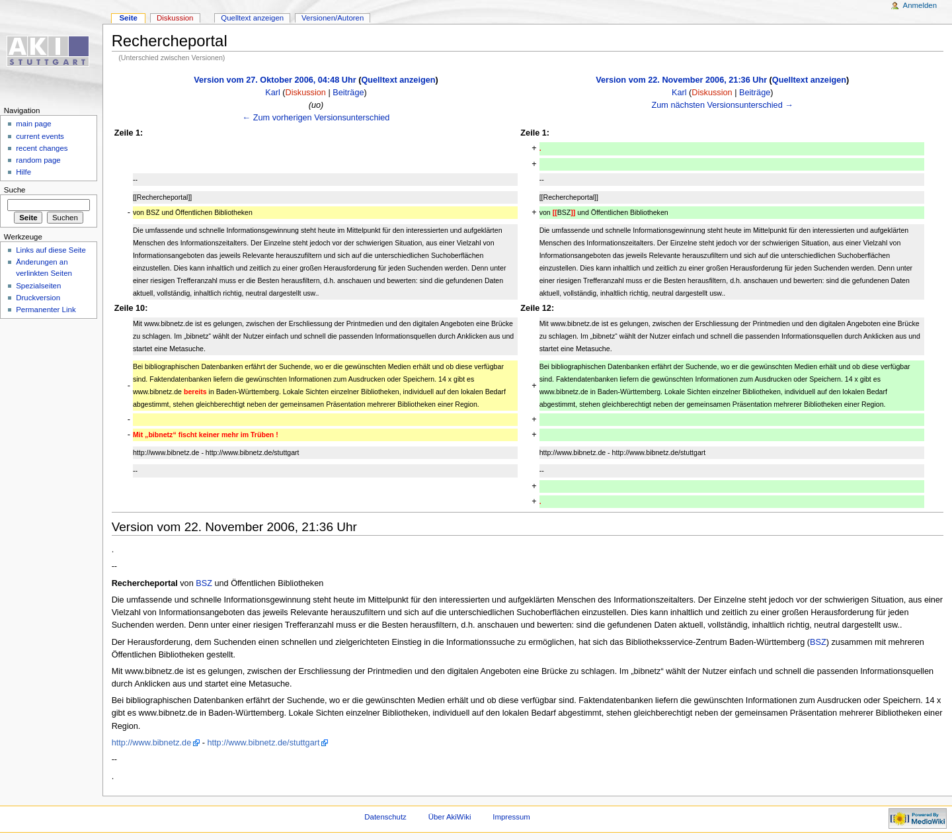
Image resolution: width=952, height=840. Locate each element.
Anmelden (920, 5)
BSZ (204, 583)
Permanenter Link (45, 310)
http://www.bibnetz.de (152, 742)
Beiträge (348, 92)
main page (34, 124)
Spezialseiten (38, 286)
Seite (128, 18)
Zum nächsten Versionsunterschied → (722, 105)
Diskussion (306, 92)
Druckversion (38, 298)
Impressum (511, 817)
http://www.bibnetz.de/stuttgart (264, 742)
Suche (15, 190)
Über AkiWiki (449, 817)
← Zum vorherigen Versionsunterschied (316, 117)
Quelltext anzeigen (398, 80)
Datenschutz (385, 817)
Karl (272, 92)
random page (38, 160)
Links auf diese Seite (51, 250)
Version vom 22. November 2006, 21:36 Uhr (681, 80)
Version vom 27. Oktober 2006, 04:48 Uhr (275, 80)
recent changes (41, 148)
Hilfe (23, 172)
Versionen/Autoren (332, 18)
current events (40, 136)
